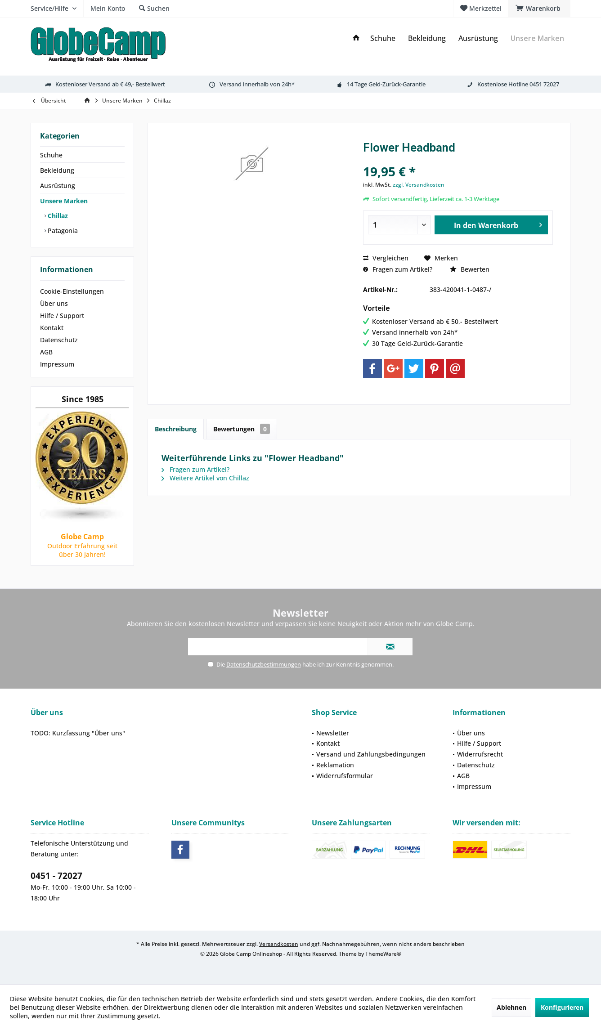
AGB (46, 352)
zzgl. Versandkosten (418, 184)
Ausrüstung (57, 185)
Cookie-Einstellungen (72, 291)
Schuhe (51, 155)
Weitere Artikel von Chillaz (205, 478)
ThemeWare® (383, 954)
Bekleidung (57, 170)
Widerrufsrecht (480, 754)
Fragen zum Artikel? (397, 269)
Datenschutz (59, 340)
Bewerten (469, 269)
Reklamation (335, 765)
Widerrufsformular (344, 775)
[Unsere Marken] (537, 38)
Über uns (54, 303)
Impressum (57, 364)
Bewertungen (241, 429)
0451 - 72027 (56, 876)
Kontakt (51, 327)
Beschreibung (176, 429)
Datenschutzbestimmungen (263, 664)
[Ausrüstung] (478, 38)
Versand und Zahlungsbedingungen (371, 754)
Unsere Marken (64, 201)
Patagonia (62, 230)
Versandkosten (278, 944)
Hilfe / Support (62, 315)
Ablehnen (511, 1007)
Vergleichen (385, 258)
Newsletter (332, 733)
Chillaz (57, 215)
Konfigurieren (562, 1007)
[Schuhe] (383, 38)
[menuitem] (539, 8)
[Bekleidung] (427, 38)
